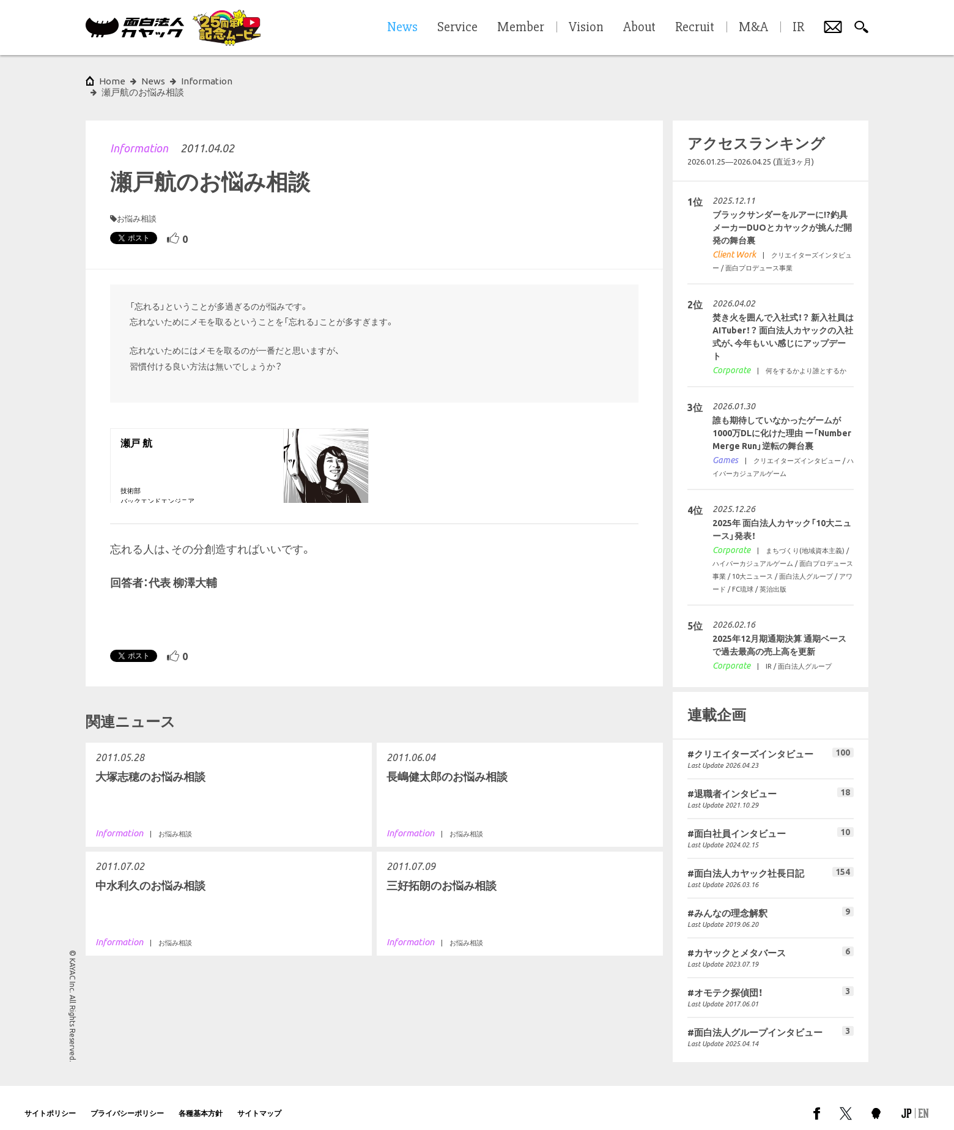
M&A (753, 27)
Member (520, 27)
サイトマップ (259, 1102)
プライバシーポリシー (127, 1102)
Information (139, 137)
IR (798, 27)
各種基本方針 (201, 1102)
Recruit (694, 27)
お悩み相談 (137, 207)
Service (457, 27)
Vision (586, 27)
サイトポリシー (50, 1102)
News (153, 81)
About (639, 27)
